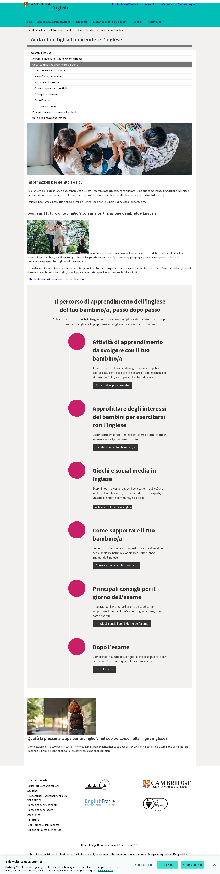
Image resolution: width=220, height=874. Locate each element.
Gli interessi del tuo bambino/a (115, 462)
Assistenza (154, 22)
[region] (110, 865)
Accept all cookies (192, 864)
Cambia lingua (187, 4)
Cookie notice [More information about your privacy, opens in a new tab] (105, 870)
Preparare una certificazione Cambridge (55, 112)
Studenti (81, 22)
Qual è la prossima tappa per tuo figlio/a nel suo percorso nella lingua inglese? (97, 738)
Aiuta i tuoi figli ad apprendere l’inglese (55, 64)
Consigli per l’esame (46, 94)
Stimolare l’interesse (46, 82)
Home (28, 22)
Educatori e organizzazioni (53, 22)
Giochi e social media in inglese (112, 522)
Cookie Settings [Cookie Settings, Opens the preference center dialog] (143, 864)
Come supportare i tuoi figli (50, 88)
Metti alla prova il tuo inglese (49, 118)
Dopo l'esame (104, 684)
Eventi (137, 22)
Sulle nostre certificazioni (49, 70)
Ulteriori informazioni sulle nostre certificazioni (56, 279)
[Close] (214, 865)
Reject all (168, 864)
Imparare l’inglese (40, 52)
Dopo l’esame (42, 100)
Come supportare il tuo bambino (116, 580)
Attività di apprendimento (49, 76)
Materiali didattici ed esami (110, 22)
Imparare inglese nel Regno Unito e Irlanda (57, 58)
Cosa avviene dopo (45, 106)
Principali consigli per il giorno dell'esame (122, 638)
